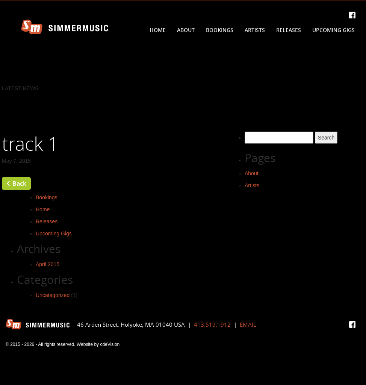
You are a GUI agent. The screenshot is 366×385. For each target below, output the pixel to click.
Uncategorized (53, 295)
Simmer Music (65, 27)
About (186, 29)
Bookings (219, 29)
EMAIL (248, 324)
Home (158, 29)
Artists (255, 29)
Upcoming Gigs (333, 29)
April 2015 (47, 264)
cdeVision (109, 344)
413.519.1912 (212, 324)
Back (19, 183)
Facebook (352, 15)
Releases (288, 29)
